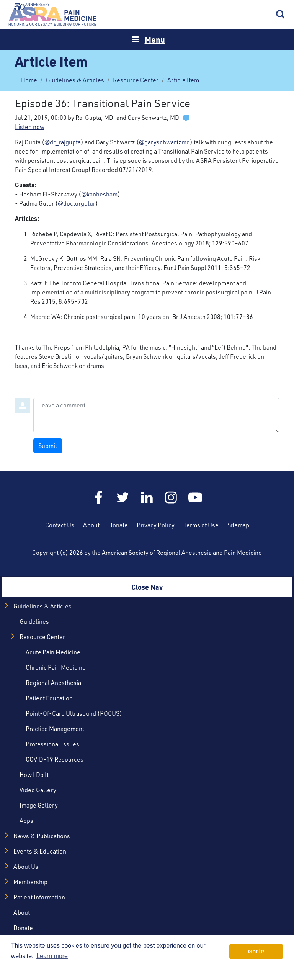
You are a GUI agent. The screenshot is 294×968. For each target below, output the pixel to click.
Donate (118, 525)
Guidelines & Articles (75, 80)
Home (53, 14)
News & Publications (41, 836)
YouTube (195, 497)
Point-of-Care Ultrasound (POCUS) (74, 713)
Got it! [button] (256, 951)
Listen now (29, 127)
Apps (26, 820)
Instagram (171, 497)
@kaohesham (99, 194)
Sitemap (238, 525)
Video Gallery (38, 790)
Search (280, 14)
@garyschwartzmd (164, 142)
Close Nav (147, 586)
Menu (155, 39)
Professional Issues (52, 744)
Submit (47, 446)
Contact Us (59, 525)
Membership (30, 882)
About (91, 525)
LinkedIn (147, 497)
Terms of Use (201, 525)
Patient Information (39, 897)
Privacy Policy (156, 525)
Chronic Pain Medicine (56, 667)
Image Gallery (39, 805)
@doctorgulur (76, 203)
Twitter (123, 497)
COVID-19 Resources (54, 759)
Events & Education (39, 851)
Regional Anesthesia (53, 683)
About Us (25, 866)
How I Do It (34, 774)
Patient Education (49, 698)
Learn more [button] (52, 956)
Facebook (98, 497)
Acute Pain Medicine (53, 652)
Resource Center (135, 80)
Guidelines (34, 621)
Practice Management (55, 729)
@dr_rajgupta (62, 142)
